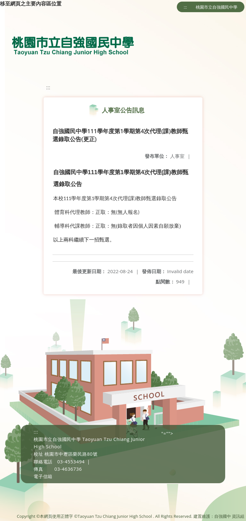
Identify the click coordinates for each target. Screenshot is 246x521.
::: (185, 7)
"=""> (167, 433)
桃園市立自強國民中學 (216, 7)
